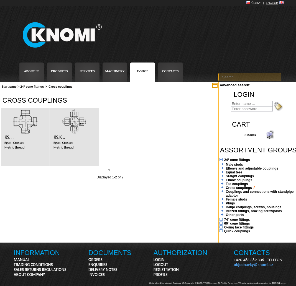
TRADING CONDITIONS (33, 264)
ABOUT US (32, 71)
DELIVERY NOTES (102, 269)
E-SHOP (142, 71)
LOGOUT (161, 264)
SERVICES (87, 71)
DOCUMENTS (109, 252)
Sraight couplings (240, 176)
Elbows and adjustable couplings (252, 168)
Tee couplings (237, 184)
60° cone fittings (237, 223)
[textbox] (249, 77)
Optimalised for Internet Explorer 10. (167, 283)
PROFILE (161, 274)
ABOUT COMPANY (29, 274)
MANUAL (22, 259)
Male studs (234, 165)
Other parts (235, 215)
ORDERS (95, 259)
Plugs (230, 203)
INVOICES (96, 274)
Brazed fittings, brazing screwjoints (254, 211)
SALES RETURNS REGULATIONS (40, 269)
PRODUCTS (59, 71)
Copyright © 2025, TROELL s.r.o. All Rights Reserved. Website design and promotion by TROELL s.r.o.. (236, 283)
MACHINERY (115, 71)
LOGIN (159, 259)
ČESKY (256, 2)
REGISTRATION (166, 269)
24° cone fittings (32, 86)
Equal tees (234, 172)
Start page (9, 86)
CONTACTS (170, 71)
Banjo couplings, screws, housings (254, 207)
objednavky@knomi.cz (253, 264)
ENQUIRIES (97, 264)
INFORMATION (37, 252)
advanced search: (235, 85)
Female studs (236, 199)
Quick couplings (237, 231)
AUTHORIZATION (180, 252)
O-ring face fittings (239, 227)
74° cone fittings (237, 220)
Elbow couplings (239, 180)
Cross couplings (60, 86)
